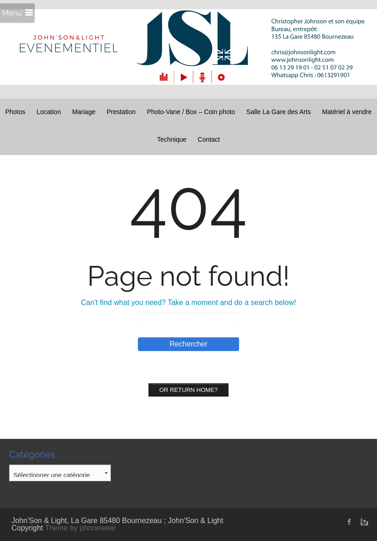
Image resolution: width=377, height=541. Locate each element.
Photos (15, 111)
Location (48, 111)
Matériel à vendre (346, 111)
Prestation (121, 111)
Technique (172, 139)
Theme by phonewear (80, 528)
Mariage (84, 111)
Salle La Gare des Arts (278, 111)
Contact (209, 139)
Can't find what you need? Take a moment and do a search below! (188, 302)
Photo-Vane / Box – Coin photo (191, 111)
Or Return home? (188, 389)
